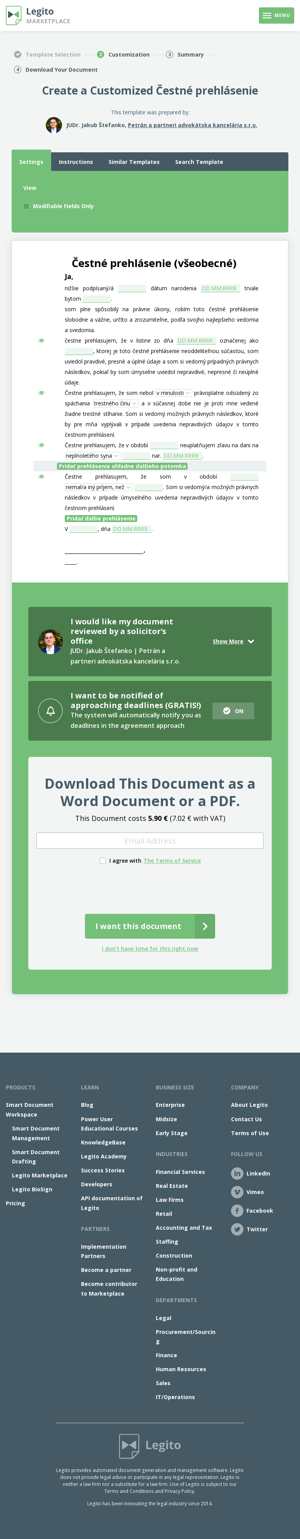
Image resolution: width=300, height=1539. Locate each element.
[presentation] (150, 888)
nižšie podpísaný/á (89, 288)
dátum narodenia (174, 288)
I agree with (125, 860)
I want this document (138, 926)
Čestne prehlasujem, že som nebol (109, 392)
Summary (191, 54)
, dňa (104, 529)
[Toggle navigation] (276, 15)
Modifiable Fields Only (63, 206)
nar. (156, 455)
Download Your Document (62, 69)
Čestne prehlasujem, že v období (106, 445)
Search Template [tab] (199, 161)
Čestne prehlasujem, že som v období (141, 476)
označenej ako (239, 340)
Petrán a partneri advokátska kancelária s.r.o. (192, 125)
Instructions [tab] (76, 161)
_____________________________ (104, 550)
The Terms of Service (172, 860)
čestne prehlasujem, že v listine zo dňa (119, 340)
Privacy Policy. (180, 1491)
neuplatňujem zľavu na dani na (219, 445)
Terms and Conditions (129, 1491)
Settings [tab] (31, 161)
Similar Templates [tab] (134, 161)
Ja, (69, 276)
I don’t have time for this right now (150, 948)
